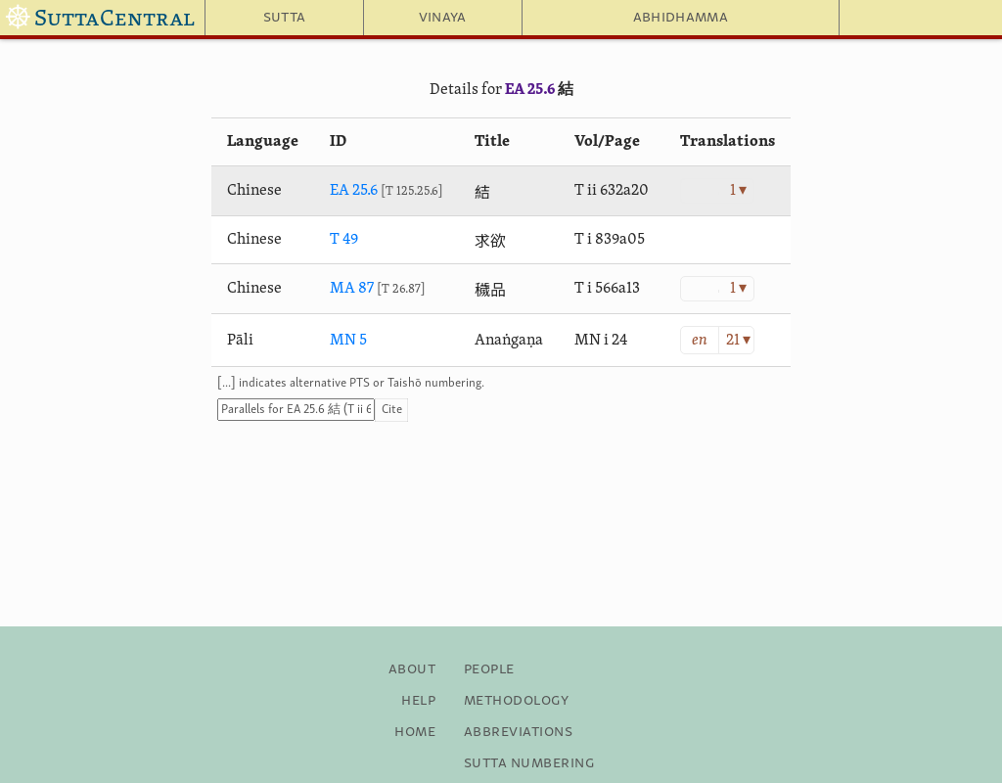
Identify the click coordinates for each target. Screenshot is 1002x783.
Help (418, 701)
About (411, 669)
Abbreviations (518, 732)
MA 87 (352, 289)
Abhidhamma (680, 17)
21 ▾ (738, 340)
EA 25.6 (530, 90)
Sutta (284, 17)
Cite (392, 409)
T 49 (344, 240)
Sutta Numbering (529, 763)
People (489, 669)
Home (414, 732)
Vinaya (443, 17)
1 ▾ (738, 191)
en (699, 340)
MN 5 (348, 340)
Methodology (516, 701)
